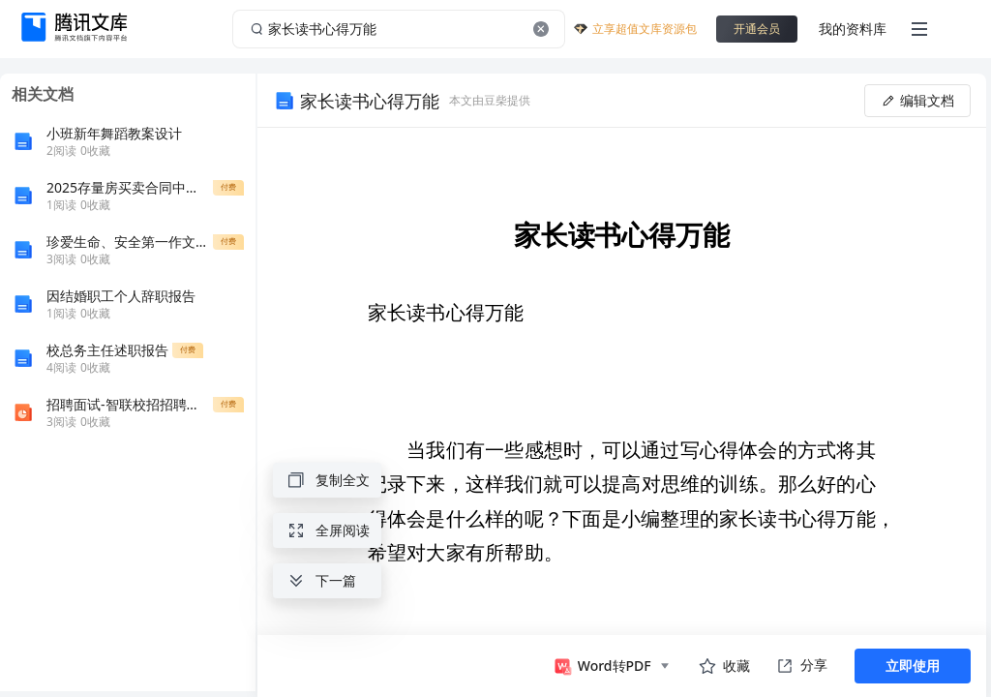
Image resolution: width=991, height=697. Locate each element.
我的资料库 (852, 28)
